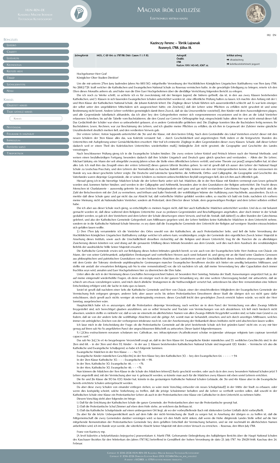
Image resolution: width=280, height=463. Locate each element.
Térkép (11, 78)
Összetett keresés (17, 105)
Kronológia (14, 65)
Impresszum (13, 140)
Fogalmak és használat (20, 134)
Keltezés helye (15, 71)
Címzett (12, 51)
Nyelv (10, 91)
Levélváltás (13, 58)
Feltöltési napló (16, 147)
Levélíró (11, 45)
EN (274, 35)
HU (269, 35)
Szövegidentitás (16, 84)
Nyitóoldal (14, 127)
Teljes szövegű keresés (19, 111)
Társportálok (15, 153)
